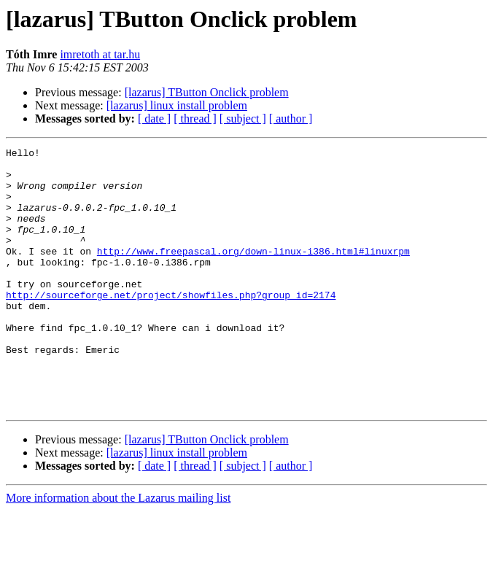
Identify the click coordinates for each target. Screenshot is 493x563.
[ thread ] (195, 118)
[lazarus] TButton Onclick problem (207, 92)
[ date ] (154, 118)
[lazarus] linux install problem (176, 105)
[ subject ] (243, 118)
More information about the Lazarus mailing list (118, 550)
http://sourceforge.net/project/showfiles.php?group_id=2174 (170, 325)
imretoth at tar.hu (100, 54)
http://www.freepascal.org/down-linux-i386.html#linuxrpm (253, 272)
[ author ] (291, 118)
